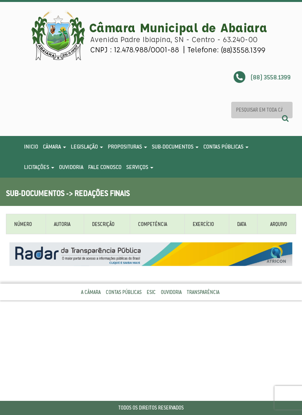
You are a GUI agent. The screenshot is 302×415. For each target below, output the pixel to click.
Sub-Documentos (175, 146)
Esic (151, 292)
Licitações (39, 167)
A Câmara (91, 292)
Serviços (139, 167)
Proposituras (127, 146)
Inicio (31, 146)
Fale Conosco (105, 167)
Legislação (87, 146)
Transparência (203, 292)
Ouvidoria (71, 167)
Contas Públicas (226, 146)
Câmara (54, 146)
